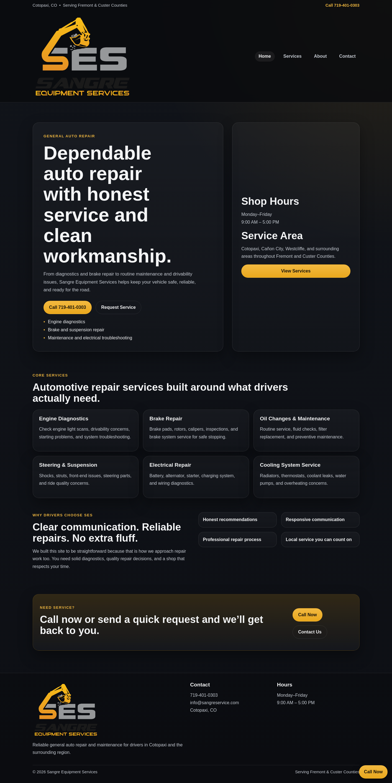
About (320, 56)
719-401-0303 (204, 695)
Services (292, 56)
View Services (296, 271)
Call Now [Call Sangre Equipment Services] (373, 771)
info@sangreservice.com (214, 702)
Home (265, 56)
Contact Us (309, 632)
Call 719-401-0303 (343, 5)
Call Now (307, 614)
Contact (347, 56)
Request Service (118, 307)
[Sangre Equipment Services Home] (82, 56)
